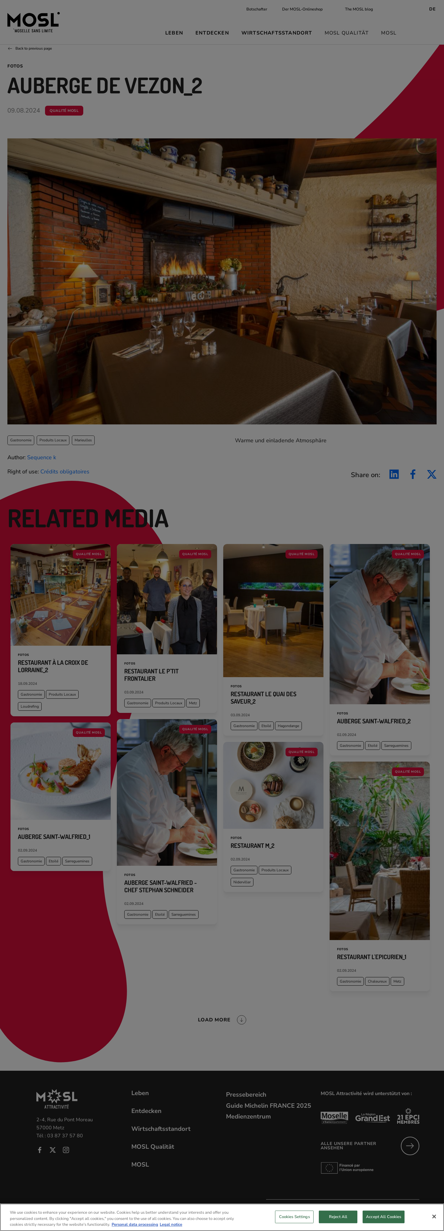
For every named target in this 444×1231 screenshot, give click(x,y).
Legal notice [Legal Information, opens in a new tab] (171, 1224)
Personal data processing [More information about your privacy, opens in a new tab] (135, 1224)
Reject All (338, 1216)
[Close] (434, 1216)
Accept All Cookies (383, 1216)
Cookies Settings (294, 1216)
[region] (222, 1217)
